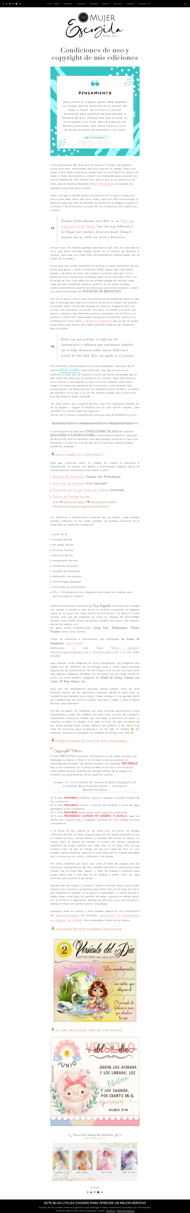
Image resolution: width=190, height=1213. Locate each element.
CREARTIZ (105, 4)
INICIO (49, 4)
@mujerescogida (74, 501)
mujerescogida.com (105, 652)
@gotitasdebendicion (95, 506)
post (76, 915)
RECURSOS (94, 4)
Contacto (130, 4)
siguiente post (64, 915)
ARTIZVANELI (91, 1138)
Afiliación (81, 4)
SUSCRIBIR (142, 4)
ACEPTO (110, 1210)
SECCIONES (118, 4)
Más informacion (126, 1210)
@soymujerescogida (103, 501)
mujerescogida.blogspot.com (69, 652)
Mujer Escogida (125, 648)
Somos (56, 4)
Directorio (68, 4)
